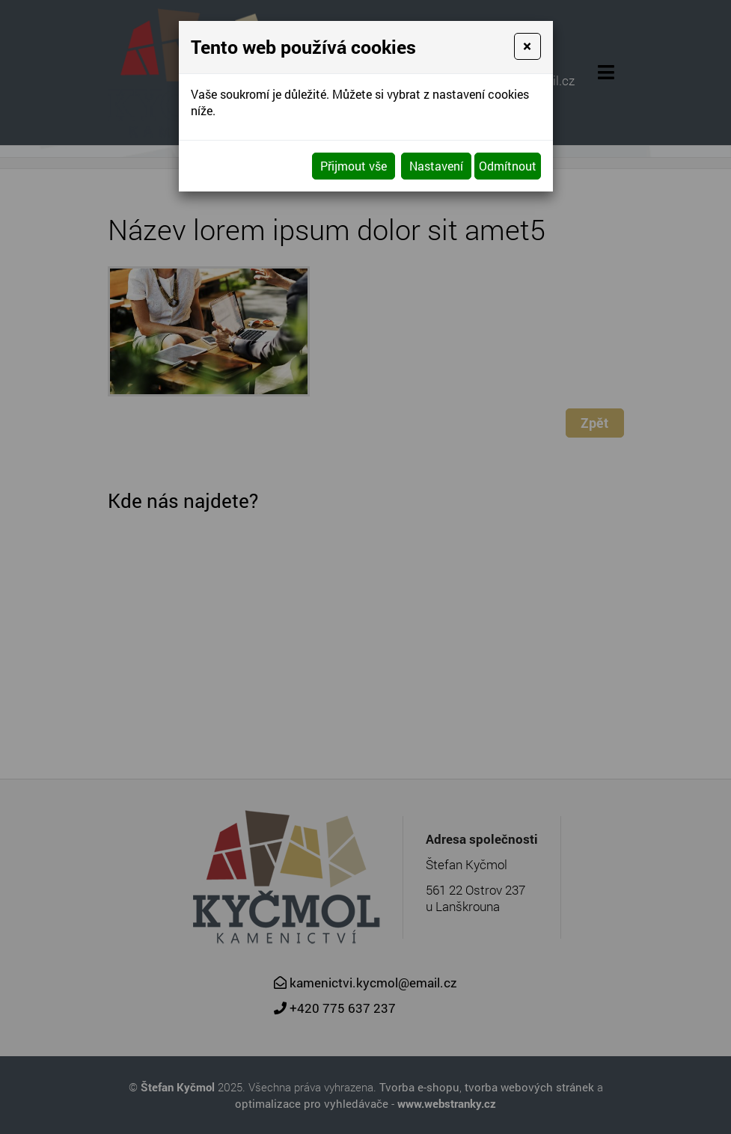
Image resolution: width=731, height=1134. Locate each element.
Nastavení (436, 166)
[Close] (527, 46)
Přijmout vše (353, 166)
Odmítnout (507, 166)
